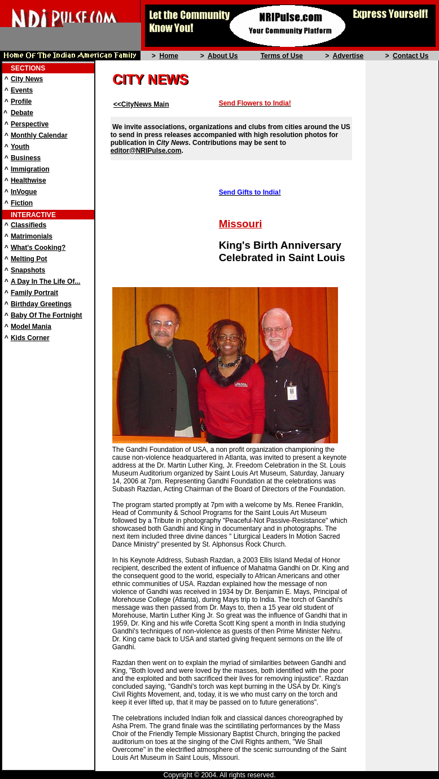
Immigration (30, 169)
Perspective (30, 124)
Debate (22, 113)
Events (22, 90)
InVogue (24, 192)
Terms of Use (282, 56)
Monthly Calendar (39, 135)
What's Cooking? (38, 248)
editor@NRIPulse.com (146, 151)
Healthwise (28, 180)
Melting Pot (29, 259)
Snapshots (28, 270)
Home (168, 56)
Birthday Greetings (41, 304)
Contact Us (410, 56)
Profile (21, 101)
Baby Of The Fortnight (46, 315)
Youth (20, 147)
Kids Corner (30, 338)
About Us (223, 56)
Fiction (22, 203)
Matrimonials (31, 236)
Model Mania (31, 327)
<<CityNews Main (141, 104)
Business (26, 158)
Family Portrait (34, 293)
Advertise (348, 56)
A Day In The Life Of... (46, 281)
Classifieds (28, 225)
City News (27, 79)
